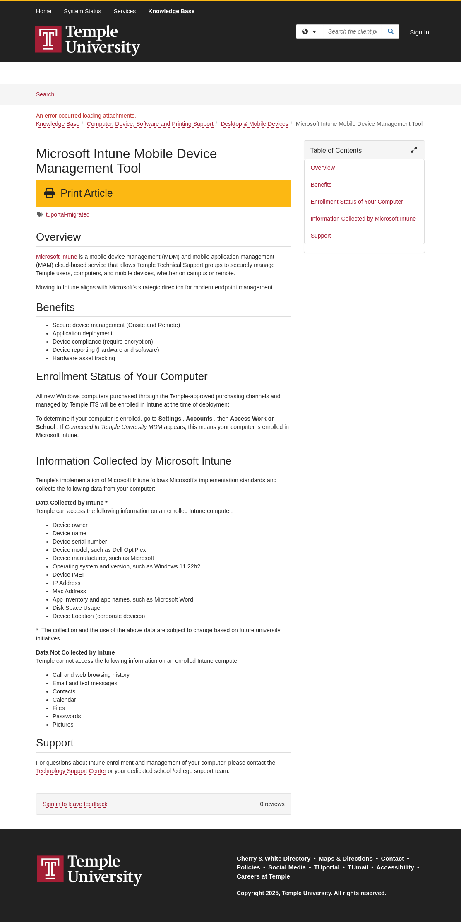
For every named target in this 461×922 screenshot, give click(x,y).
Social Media (287, 867)
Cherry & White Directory (273, 858)
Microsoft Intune (57, 256)
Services (125, 11)
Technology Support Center (72, 771)
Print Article (78, 193)
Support (321, 235)
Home (43, 11)
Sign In (419, 32)
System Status (82, 11)
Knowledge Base (171, 11)
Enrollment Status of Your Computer (357, 201)
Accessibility (395, 867)
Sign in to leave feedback (75, 804)
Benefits (321, 184)
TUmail (358, 867)
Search (48, 94)
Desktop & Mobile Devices (254, 123)
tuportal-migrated (68, 214)
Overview (323, 167)
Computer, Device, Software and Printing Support (150, 123)
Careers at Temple (263, 876)
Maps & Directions (346, 858)
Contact (392, 858)
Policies (248, 867)
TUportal (327, 867)
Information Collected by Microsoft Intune (363, 218)
